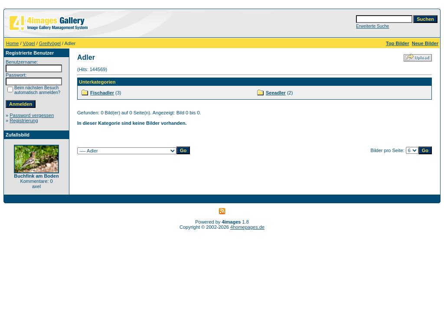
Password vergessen (32, 115)
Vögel (29, 43)
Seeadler (276, 92)
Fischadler (102, 92)
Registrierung (24, 120)
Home (12, 43)
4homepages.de (247, 227)
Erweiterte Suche (372, 26)
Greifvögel (50, 43)
